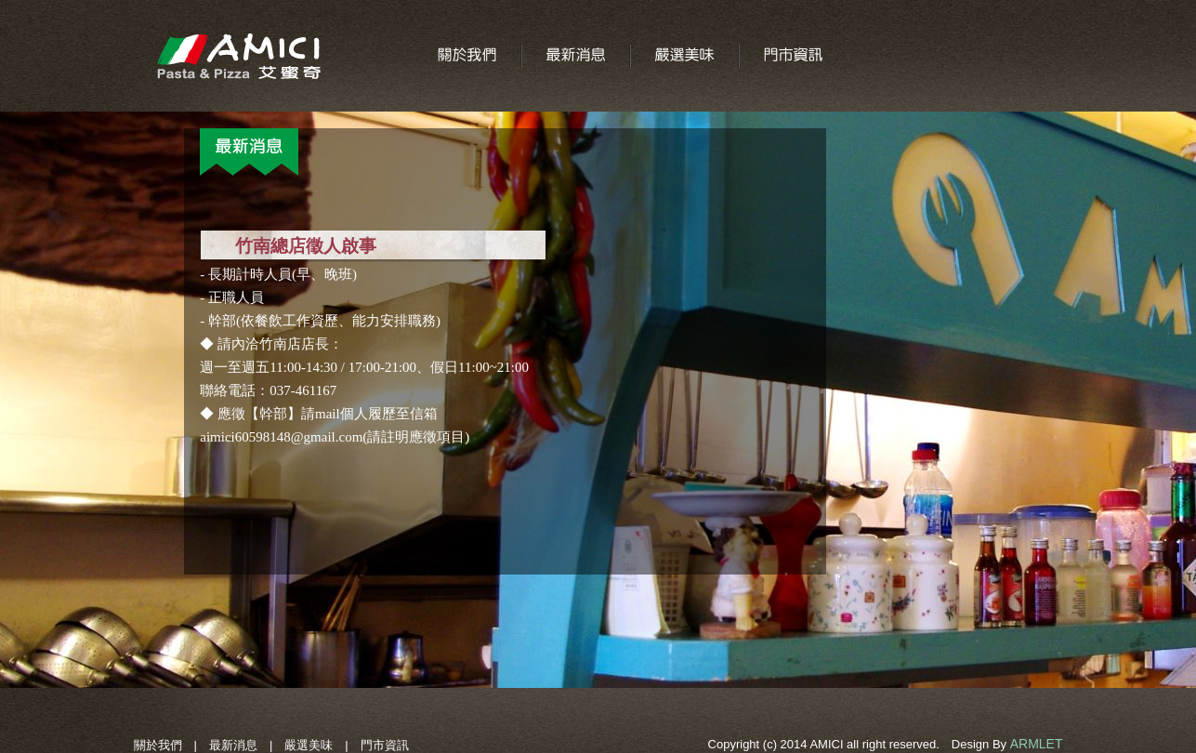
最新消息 (233, 745)
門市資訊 (385, 745)
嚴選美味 (308, 745)
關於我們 (158, 745)
